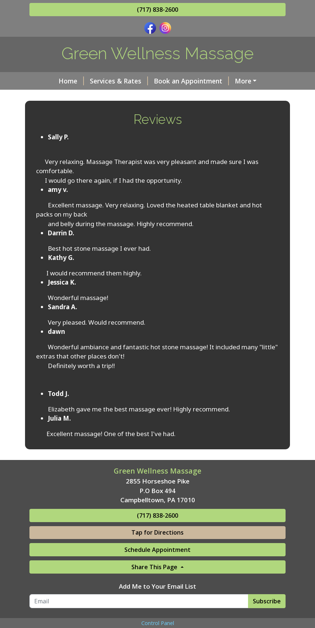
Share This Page (155, 567)
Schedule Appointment (157, 550)
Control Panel (157, 623)
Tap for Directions (157, 532)
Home (71, 80)
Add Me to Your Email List (157, 586)
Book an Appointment (191, 80)
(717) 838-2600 (157, 10)
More (243, 80)
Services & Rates (119, 80)
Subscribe (267, 601)
